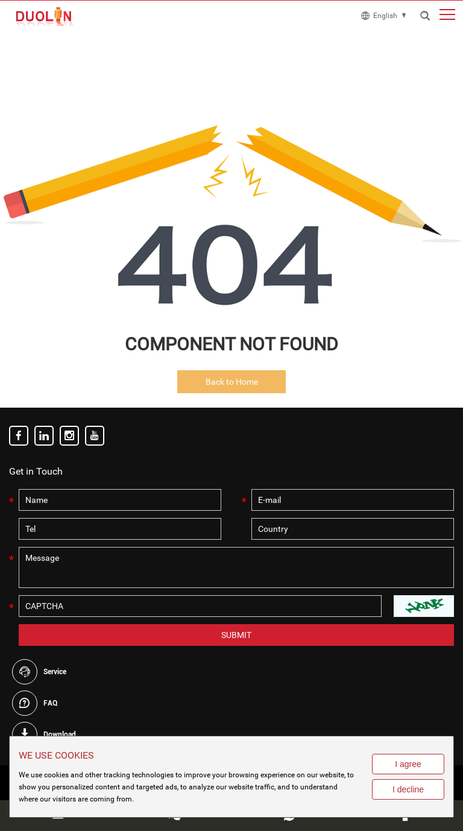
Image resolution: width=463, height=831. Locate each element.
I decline (408, 789)
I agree (408, 764)
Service (54, 672)
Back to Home (232, 382)
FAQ (50, 703)
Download (59, 734)
